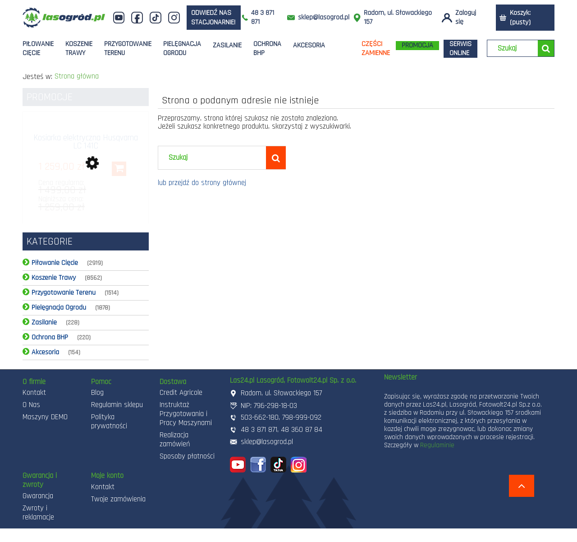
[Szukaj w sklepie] (514, 49)
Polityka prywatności (109, 421)
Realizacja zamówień (175, 439)
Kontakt (34, 393)
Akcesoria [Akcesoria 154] (45, 352)
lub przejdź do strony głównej (202, 183)
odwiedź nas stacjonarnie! (213, 17)
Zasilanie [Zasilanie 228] (44, 322)
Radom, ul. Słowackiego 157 (398, 18)
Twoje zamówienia (118, 499)
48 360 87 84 (301, 430)
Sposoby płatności (187, 456)
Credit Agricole (181, 393)
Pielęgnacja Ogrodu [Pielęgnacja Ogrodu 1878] (59, 307)
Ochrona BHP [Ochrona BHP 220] (50, 337)
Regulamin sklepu (117, 405)
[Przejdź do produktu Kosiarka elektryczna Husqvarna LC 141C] (86, 147)
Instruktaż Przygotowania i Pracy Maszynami (186, 414)
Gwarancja (38, 496)
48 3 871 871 (262, 17)
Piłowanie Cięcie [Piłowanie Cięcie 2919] (55, 263)
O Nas (31, 405)
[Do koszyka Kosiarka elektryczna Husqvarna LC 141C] (119, 169)
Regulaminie (437, 445)
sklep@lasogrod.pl (323, 17)
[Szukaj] (546, 48)
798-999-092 (301, 417)
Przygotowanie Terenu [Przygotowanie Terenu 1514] (64, 292)
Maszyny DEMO (45, 417)
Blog (97, 393)
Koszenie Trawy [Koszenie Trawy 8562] (54, 278)
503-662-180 (260, 417)
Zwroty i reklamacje (38, 512)
